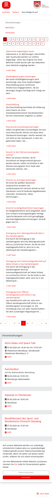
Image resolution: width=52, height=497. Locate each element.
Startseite (6, 12)
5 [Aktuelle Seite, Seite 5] (23, 323)
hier (16, 464)
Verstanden (26, 477)
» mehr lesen (11, 70)
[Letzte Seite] (46, 323)
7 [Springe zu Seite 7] (32, 323)
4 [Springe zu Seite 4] (19, 323)
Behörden (9, 27)
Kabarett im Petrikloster (18, 395)
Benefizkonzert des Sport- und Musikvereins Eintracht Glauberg (23, 420)
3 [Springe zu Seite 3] (14, 323)
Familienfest (11, 369)
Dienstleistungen (13, 22)
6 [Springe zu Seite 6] (27, 323)
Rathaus (16, 12)
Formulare (10, 32)
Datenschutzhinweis (26, 472)
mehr (9, 357)
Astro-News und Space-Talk (20, 343)
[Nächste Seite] (41, 323)
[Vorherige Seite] (5, 323)
